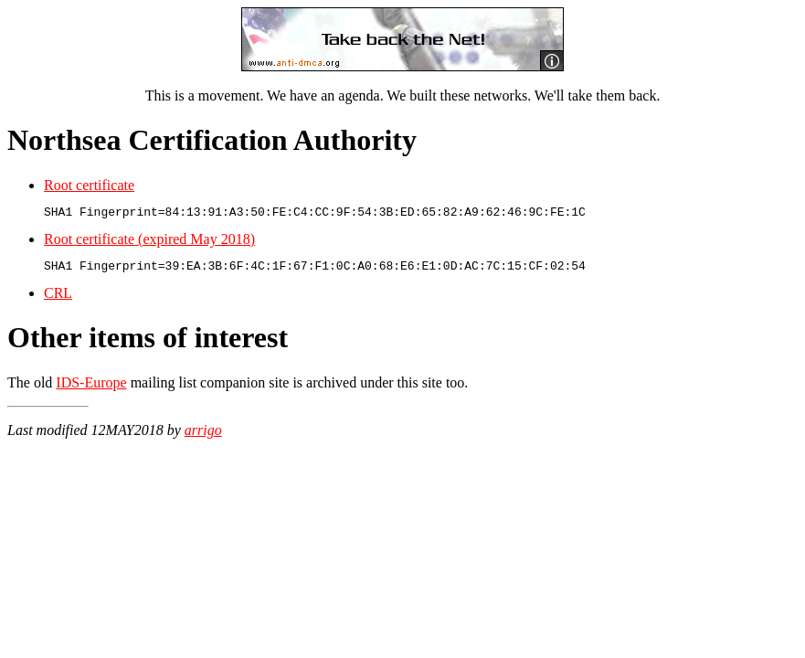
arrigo (203, 435)
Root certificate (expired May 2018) (149, 241)
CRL (58, 298)
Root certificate (89, 185)
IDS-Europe (91, 388)
